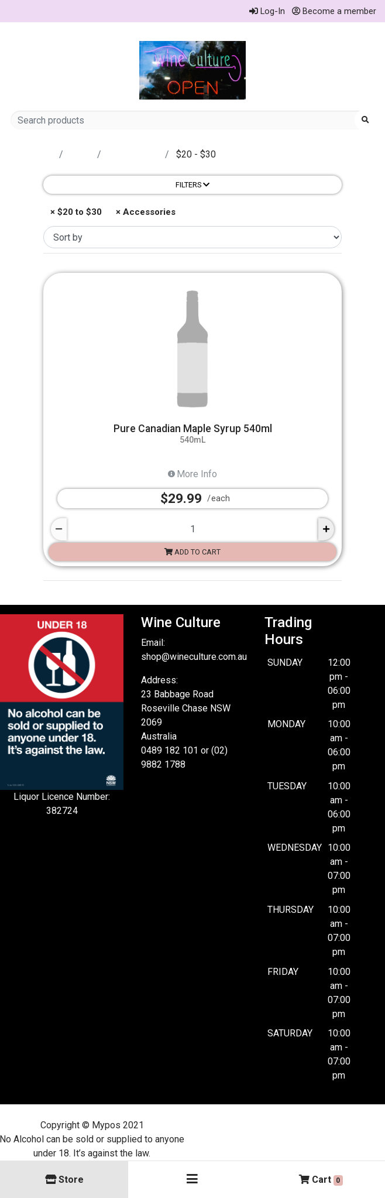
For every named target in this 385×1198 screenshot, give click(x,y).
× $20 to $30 (75, 212)
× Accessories (145, 212)
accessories (134, 154)
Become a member (334, 11)
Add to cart (192, 551)
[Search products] (187, 120)
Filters (192, 184)
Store (81, 154)
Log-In (267, 11)
